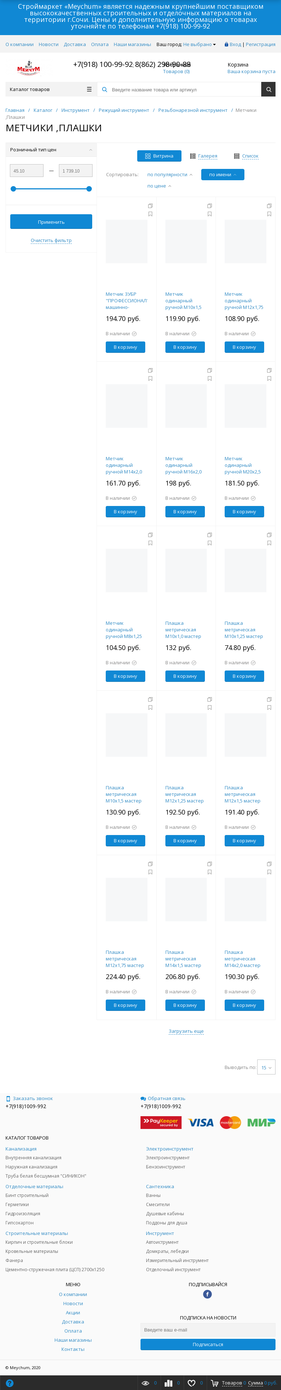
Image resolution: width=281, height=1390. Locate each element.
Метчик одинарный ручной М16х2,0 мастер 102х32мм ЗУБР (185, 471)
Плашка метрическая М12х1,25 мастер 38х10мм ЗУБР (184, 797)
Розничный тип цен (51, 149)
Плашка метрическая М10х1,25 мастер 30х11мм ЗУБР (244, 633)
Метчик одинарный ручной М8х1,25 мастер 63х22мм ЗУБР (124, 636)
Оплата (100, 44)
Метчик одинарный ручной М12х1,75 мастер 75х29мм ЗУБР (244, 307)
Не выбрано (199, 44)
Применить (51, 222)
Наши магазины (132, 44)
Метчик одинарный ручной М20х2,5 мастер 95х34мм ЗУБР (243, 471)
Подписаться (208, 1344)
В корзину (125, 347)
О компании (19, 44)
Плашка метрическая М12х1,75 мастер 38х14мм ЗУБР (125, 962)
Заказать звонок (29, 1098)
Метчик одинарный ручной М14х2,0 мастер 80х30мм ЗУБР (124, 471)
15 (266, 1067)
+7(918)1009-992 (25, 1106)
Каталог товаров (50, 89)
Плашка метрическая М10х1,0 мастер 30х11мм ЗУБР (183, 633)
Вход (235, 44)
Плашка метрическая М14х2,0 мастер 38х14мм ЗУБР (243, 962)
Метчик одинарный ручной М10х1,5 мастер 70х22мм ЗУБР (184, 307)
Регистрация (261, 44)
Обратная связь (163, 1098)
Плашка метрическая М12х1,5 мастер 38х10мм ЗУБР (243, 797)
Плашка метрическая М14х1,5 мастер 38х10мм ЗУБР (183, 962)
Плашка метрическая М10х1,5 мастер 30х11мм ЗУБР (124, 797)
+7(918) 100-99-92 (183, 26)
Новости (49, 44)
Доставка (75, 44)
